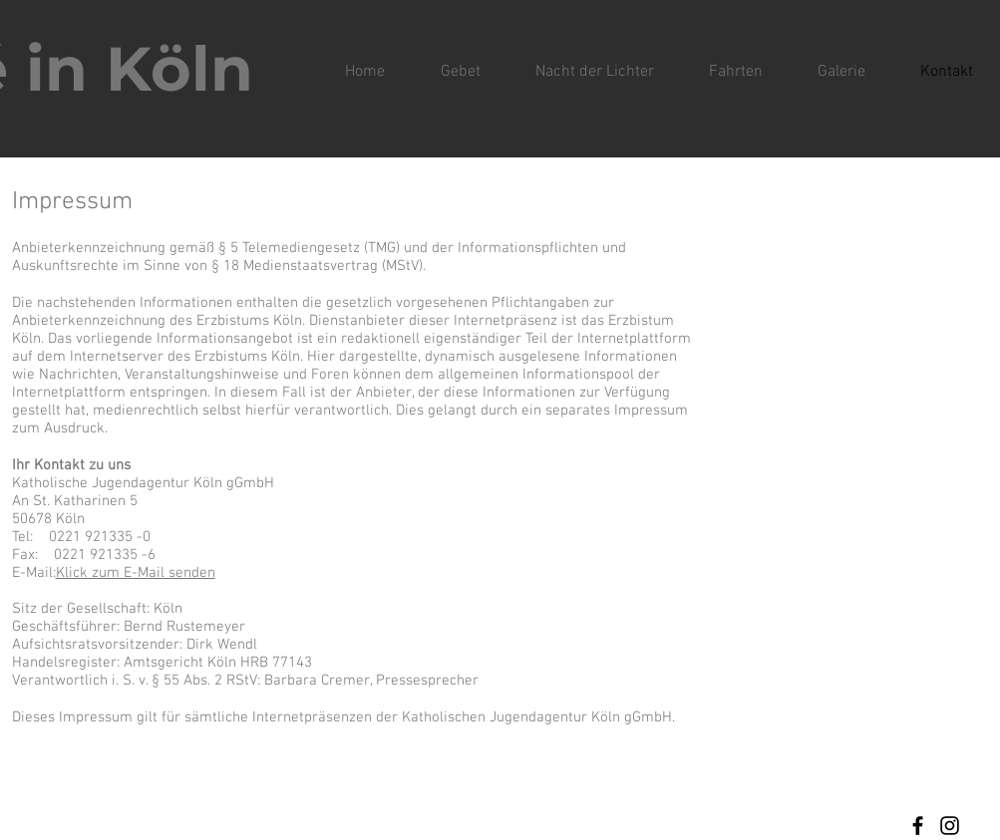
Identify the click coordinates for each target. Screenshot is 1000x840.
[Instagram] (949, 825)
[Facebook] (917, 825)
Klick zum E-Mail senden (135, 573)
